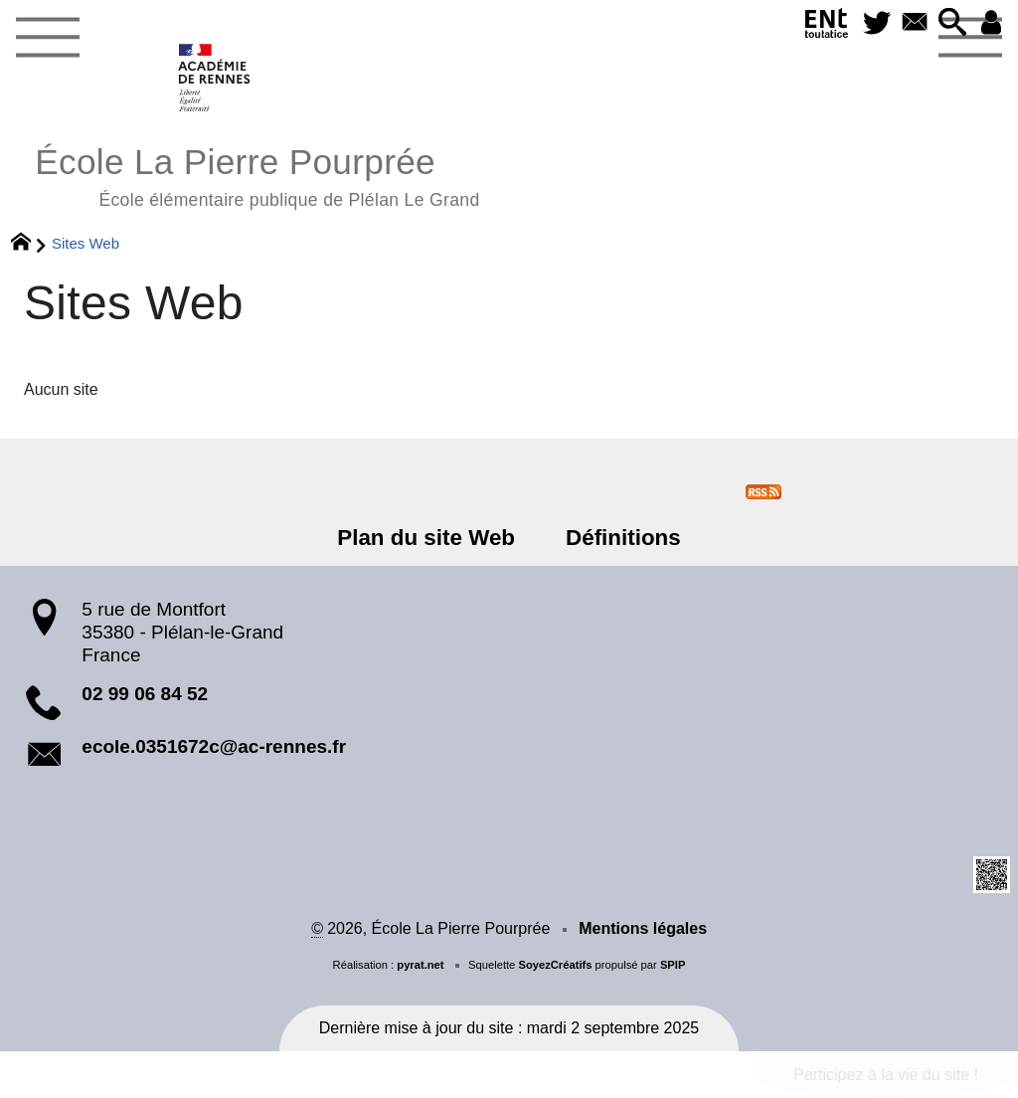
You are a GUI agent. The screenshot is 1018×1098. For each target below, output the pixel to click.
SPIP (673, 965)
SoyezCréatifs (555, 965)
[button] (952, 23)
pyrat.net (420, 965)
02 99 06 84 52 (145, 693)
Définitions (623, 537)
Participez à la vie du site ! (885, 1074)
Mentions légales (643, 928)
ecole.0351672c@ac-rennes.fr (214, 746)
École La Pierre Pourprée (257, 174)
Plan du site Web (426, 537)
